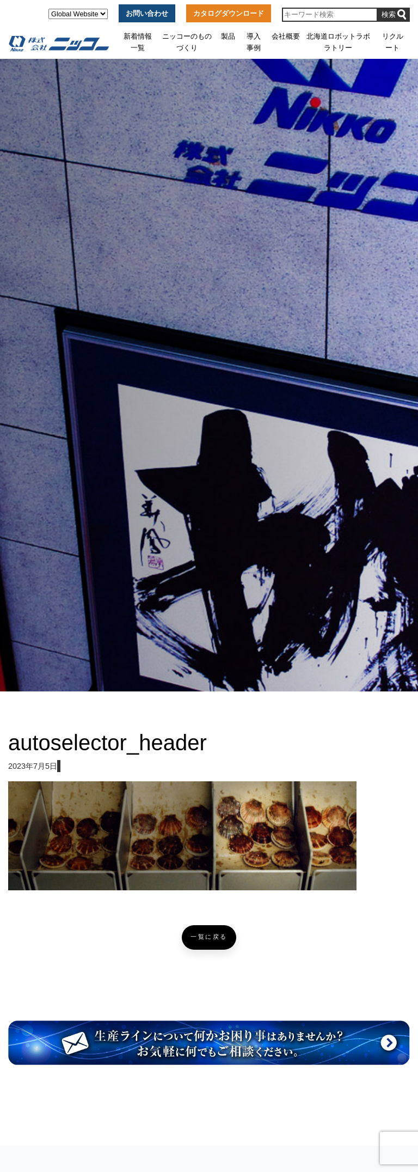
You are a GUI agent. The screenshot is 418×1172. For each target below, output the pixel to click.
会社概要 (286, 36)
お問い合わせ (147, 13)
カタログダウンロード (228, 13)
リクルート (392, 41)
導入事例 (254, 41)
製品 (228, 36)
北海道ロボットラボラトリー (338, 41)
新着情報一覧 (138, 41)
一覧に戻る (209, 936)
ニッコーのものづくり (187, 41)
